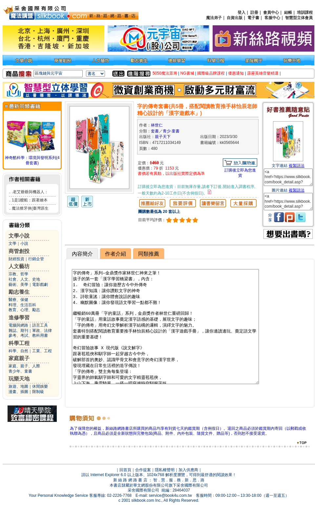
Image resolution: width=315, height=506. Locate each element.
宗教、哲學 (18, 274)
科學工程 (19, 343)
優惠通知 (236, 73)
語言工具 (40, 325)
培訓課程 (305, 12)
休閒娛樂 (40, 386)
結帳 (288, 12)
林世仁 (157, 125)
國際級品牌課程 (211, 73)
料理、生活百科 (22, 305)
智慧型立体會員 (299, 17)
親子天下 (163, 136)
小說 (24, 243)
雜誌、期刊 (18, 330)
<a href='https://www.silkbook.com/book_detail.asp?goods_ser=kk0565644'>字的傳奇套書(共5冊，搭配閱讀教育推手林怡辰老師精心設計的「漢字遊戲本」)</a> (288, 177)
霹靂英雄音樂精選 (263, 73)
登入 (241, 12)
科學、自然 (18, 351)
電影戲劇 (40, 284)
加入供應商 (188, 470)
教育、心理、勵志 (24, 310)
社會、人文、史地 (24, 279)
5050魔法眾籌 (165, 73)
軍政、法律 (42, 330)
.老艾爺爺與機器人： (30, 192)
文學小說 (19, 236)
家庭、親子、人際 (24, 366)
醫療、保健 (18, 299)
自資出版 (234, 17)
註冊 (254, 12)
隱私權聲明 (165, 470)
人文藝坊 (19, 266)
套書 (155, 131)
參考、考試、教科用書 (28, 335)
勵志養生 (19, 292)
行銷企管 (36, 259)
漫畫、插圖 (18, 391)
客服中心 (272, 17)
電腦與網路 (18, 325)
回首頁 (125, 470)
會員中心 (271, 12)
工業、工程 (42, 351)
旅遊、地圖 (18, 386)
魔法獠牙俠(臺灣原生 (30, 208)
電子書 (253, 17)
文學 (12, 243)
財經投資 (16, 259)
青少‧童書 (171, 131)
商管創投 (19, 251)
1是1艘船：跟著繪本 (30, 200)
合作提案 (143, 470)
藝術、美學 (18, 284)
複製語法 (296, 165)
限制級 (38, 391)
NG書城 (187, 73)
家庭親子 (19, 358)
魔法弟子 (214, 17)
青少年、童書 (20, 371)
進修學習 (19, 317)
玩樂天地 (19, 378)
